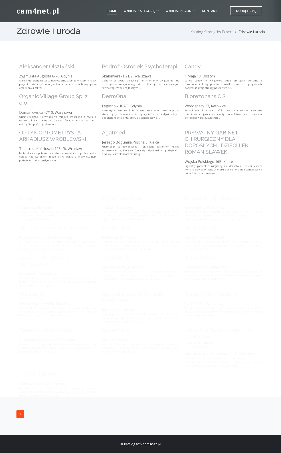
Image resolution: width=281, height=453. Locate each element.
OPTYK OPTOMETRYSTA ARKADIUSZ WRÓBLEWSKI (52, 147)
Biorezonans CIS (205, 108)
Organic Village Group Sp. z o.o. (53, 111)
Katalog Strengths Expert (211, 31)
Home (112, 11)
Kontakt (209, 11)
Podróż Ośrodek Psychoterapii (140, 78)
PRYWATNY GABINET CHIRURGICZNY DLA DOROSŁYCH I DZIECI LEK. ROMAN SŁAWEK (217, 153)
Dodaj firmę (246, 11)
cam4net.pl (37, 11)
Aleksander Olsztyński (46, 78)
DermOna (114, 108)
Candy (193, 78)
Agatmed (113, 144)
